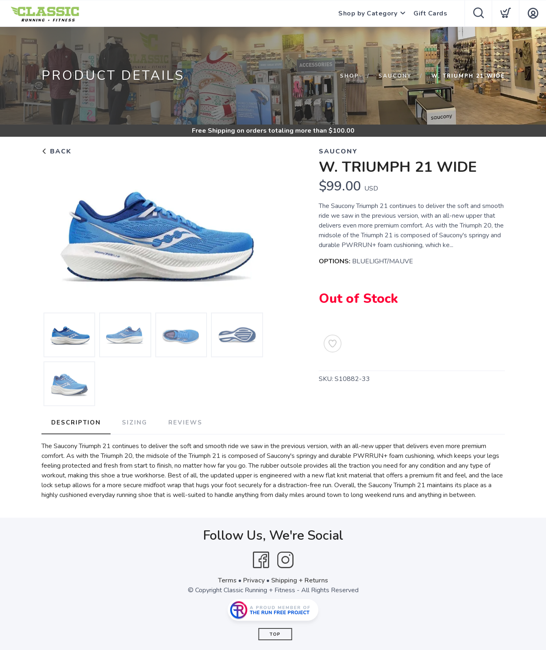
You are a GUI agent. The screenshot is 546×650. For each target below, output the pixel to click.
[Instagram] (285, 560)
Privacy (254, 580)
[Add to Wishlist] (333, 343)
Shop (349, 76)
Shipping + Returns (299, 580)
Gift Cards (430, 13)
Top (275, 634)
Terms (227, 580)
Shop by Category (367, 13)
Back (56, 151)
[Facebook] (261, 560)
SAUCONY (395, 76)
